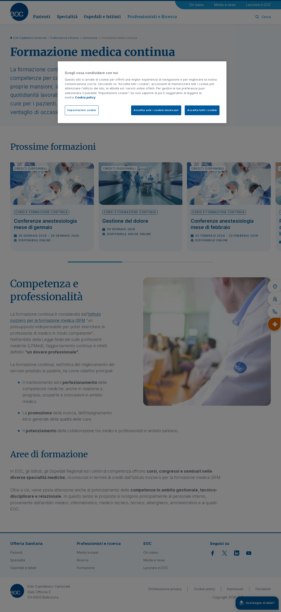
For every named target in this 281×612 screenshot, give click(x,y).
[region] (142, 92)
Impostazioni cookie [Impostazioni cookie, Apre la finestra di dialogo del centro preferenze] (81, 110)
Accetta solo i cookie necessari (156, 110)
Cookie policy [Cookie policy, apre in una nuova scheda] (85, 97)
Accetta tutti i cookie (202, 110)
